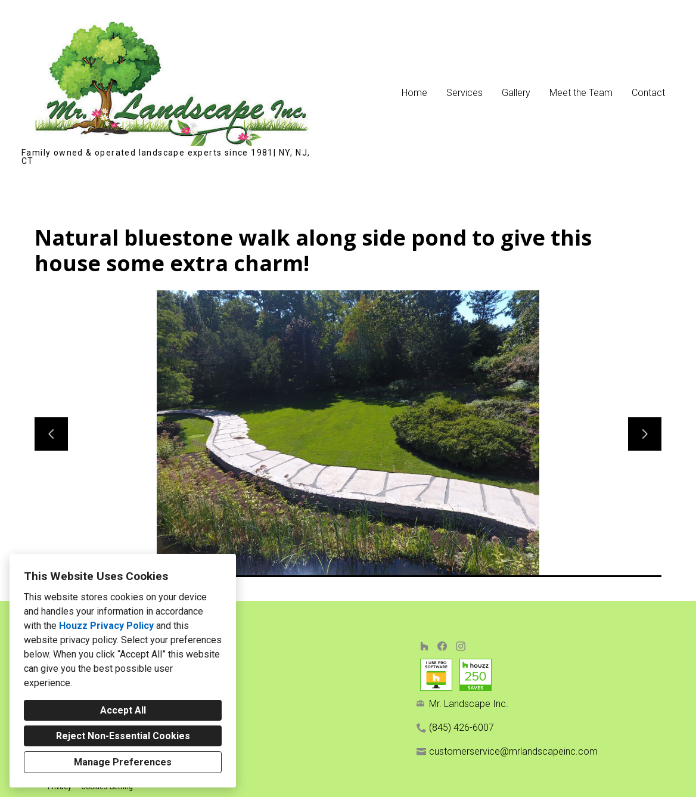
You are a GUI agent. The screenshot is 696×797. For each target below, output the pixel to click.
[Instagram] (460, 645)
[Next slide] (644, 434)
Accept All (123, 710)
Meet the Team (581, 92)
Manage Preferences (123, 762)
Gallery (516, 92)
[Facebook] (442, 645)
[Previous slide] (51, 434)
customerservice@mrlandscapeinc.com (513, 751)
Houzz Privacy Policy (106, 625)
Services (464, 92)
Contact (648, 92)
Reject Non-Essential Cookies (123, 736)
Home (414, 92)
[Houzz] (424, 645)
